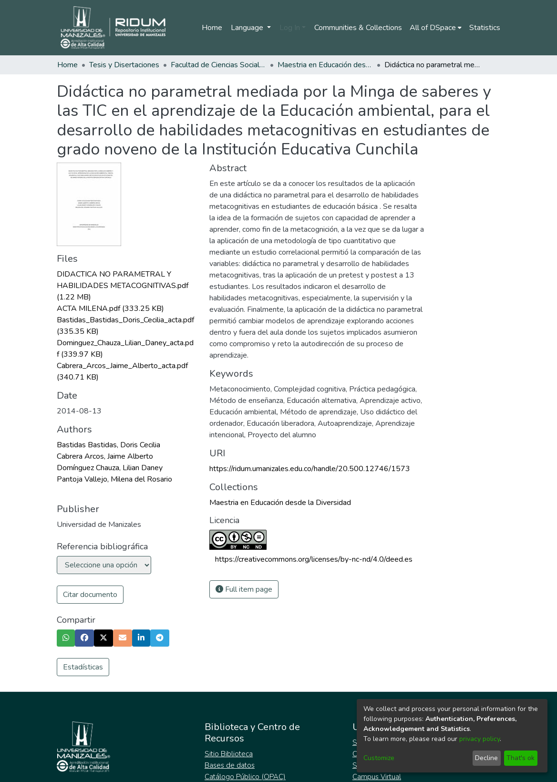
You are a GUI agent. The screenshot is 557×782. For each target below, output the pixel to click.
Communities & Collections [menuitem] (358, 27)
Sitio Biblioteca (229, 754)
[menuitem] (436, 27)
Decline (486, 757)
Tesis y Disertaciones (124, 65)
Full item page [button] (244, 589)
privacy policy (479, 738)
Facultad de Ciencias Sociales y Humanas (218, 65)
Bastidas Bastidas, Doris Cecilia (108, 445)
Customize (378, 757)
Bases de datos (230, 765)
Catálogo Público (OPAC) (245, 777)
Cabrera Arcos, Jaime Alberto (105, 456)
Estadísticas (83, 667)
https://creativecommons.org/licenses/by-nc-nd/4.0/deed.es (313, 559)
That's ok (520, 757)
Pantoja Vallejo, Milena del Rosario (114, 479)
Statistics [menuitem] (484, 27)
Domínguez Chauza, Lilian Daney (110, 468)
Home (212, 27)
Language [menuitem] (248, 27)
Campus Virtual (376, 777)
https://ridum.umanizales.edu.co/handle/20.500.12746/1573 (309, 468)
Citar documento (90, 594)
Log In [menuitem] (289, 27)
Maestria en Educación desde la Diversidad (325, 65)
